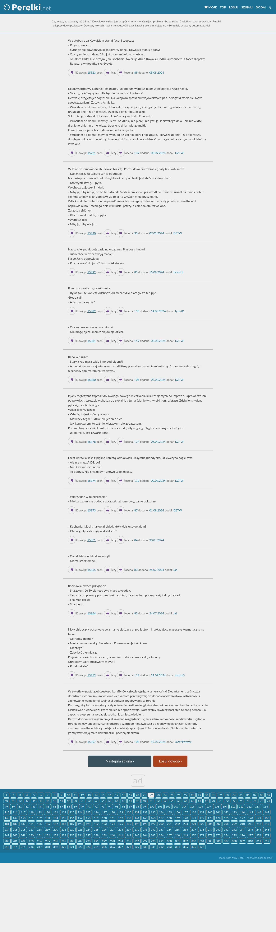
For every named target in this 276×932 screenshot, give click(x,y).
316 (31, 846)
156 (72, 818)
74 (240, 800)
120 (47, 812)
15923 (91, 72)
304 (202, 841)
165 (145, 818)
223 (80, 829)
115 (7, 812)
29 (199, 795)
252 (47, 835)
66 (185, 800)
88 (68, 806)
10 (68, 795)
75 (247, 800)
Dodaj (261, 7)
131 (137, 812)
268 (177, 835)
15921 (91, 153)
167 (161, 818)
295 (129, 841)
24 (165, 795)
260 (112, 835)
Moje (211, 7)
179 (258, 818)
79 (6, 806)
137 (185, 812)
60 (144, 800)
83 (33, 806)
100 (152, 806)
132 (145, 812)
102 (168, 806)
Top (223, 7)
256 (80, 835)
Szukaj (247, 7)
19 (130, 795)
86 (54, 806)
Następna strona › (120, 761)
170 (185, 818)
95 (116, 806)
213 (266, 823)
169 (177, 818)
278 (258, 835)
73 (234, 800)
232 (153, 829)
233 (161, 829)
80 (13, 806)
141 (218, 812)
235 (177, 829)
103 (176, 806)
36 (247, 795)
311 (258, 841)
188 (64, 823)
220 (55, 829)
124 (80, 812)
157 (80, 818)
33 (227, 795)
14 (96, 795)
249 (23, 835)
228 (120, 829)
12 (82, 795)
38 (261, 795)
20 (137, 795)
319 (55, 846)
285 (47, 841)
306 (218, 841)
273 (218, 835)
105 (192, 806)
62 (158, 800)
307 (226, 841)
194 (112, 823)
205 (202, 823)
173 (210, 818)
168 (169, 818)
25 (171, 795)
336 (193, 846)
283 (31, 841)
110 (233, 806)
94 (109, 806)
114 (265, 806)
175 (226, 818)
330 (145, 846)
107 (208, 806)
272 (210, 835)
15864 (91, 613)
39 (268, 795)
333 (169, 846)
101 (160, 806)
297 (145, 841)
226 (104, 829)
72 (227, 800)
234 (169, 829)
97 (130, 806)
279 (266, 835)
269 (185, 835)
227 (112, 829)
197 (137, 823)
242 (234, 829)
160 (104, 818)
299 (161, 841)
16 (109, 795)
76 (254, 800)
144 (242, 812)
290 (88, 841)
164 (137, 818)
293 (112, 841)
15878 (91, 441)
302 (185, 841)
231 (145, 829)
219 (47, 829)
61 (151, 800)
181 (7, 823)
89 (75, 806)
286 (55, 841)
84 (40, 806)
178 (250, 818)
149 (15, 818)
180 (266, 818)
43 (27, 800)
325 (104, 846)
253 (55, 835)
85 (47, 806)
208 (226, 823)
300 (169, 841)
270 (193, 835)
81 (20, 806)
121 (55, 812)
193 (104, 823)
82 (27, 806)
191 (88, 823)
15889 (91, 311)
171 (193, 818)
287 (64, 841)
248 (15, 835)
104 (184, 806)
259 (104, 835)
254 (64, 835)
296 (137, 841)
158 (88, 818)
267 (169, 835)
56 (116, 800)
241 (226, 829)
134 (161, 812)
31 (213, 795)
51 (82, 800)
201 (169, 823)
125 (88, 812)
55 (109, 800)
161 (112, 818)
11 (75, 795)
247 (7, 835)
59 (137, 800)
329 (137, 846)
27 (185, 795)
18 (123, 795)
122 (64, 812)
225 (96, 829)
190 (80, 823)
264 (145, 835)
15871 (91, 540)
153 (47, 818)
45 (40, 800)
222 (72, 829)
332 (161, 846)
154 (55, 818)
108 (216, 806)
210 (242, 823)
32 (220, 795)
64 (171, 800)
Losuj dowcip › (170, 761)
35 (240, 795)
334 (177, 846)
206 (210, 823)
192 (96, 823)
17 (116, 795)
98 (137, 806)
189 (72, 823)
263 (137, 835)
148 (7, 818)
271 (202, 835)
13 (89, 795)
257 (88, 835)
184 (31, 823)
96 (123, 806)
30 (206, 795)
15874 (91, 480)
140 (210, 812)
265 (153, 835)
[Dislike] (121, 72)
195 (120, 823)
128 (112, 812)
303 (193, 841)
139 (202, 812)
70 (213, 800)
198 (145, 823)
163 (129, 818)
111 (241, 806)
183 (23, 823)
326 (112, 846)
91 (89, 806)
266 (161, 835)
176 (234, 818)
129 (120, 812)
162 (120, 818)
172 (202, 818)
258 (96, 835)
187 (55, 823)
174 (218, 818)
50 (75, 800)
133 (153, 812)
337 (202, 846)
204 (193, 823)
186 (47, 823)
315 (23, 846)
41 (13, 800)
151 (31, 818)
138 (193, 812)
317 (39, 846)
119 (39, 812)
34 (234, 795)
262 (129, 835)
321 (72, 846)
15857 (91, 741)
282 (23, 841)
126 (96, 812)
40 (6, 800)
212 (258, 823)
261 (120, 835)
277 (250, 835)
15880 (91, 379)
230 (137, 829)
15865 (91, 569)
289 (80, 841)
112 (249, 806)
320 (64, 846)
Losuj (233, 7)
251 (39, 835)
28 (192, 795)
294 (120, 841)
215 (15, 829)
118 (31, 812)
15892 (91, 272)
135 (169, 812)
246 (266, 829)
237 (193, 829)
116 (15, 812)
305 (210, 841)
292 (104, 841)
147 (266, 812)
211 (250, 823)
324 (96, 846)
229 (129, 829)
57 (123, 800)
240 (218, 829)
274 (226, 835)
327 (120, 846)
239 (210, 829)
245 (258, 829)
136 (177, 812)
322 (80, 846)
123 (72, 812)
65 (178, 800)
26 (178, 795)
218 (39, 829)
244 (250, 829)
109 (225, 806)
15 (102, 795)
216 (23, 829)
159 (96, 818)
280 (7, 841)
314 (15, 846)
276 (242, 835)
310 (250, 841)
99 (144, 806)
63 (165, 800)
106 (200, 806)
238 (202, 829)
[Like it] (108, 72)
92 (96, 806)
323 (88, 846)
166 (153, 818)
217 (31, 829)
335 (185, 846)
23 (158, 795)
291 (96, 841)
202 (177, 823)
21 (144, 795)
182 (15, 823)
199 (153, 823)
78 (268, 800)
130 (129, 812)
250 (31, 835)
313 (7, 846)
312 (266, 841)
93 (102, 806)
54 (102, 800)
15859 (91, 675)
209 (234, 823)
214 (7, 829)
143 (234, 812)
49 (68, 800)
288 (72, 841)
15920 (91, 233)
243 (242, 829)
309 (242, 841)
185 (39, 823)
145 (250, 812)
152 (39, 818)
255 (72, 835)
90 (82, 806)
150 (23, 818)
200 (161, 823)
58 (130, 800)
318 (47, 846)
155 (64, 818)
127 (104, 812)
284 (39, 841)
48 (61, 800)
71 (220, 800)
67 (192, 800)
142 (226, 812)
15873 (91, 510)
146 (258, 812)
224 (88, 829)
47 (54, 800)
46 (47, 800)
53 (96, 800)
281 (15, 841)
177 (242, 818)
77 (261, 800)
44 (33, 800)
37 (254, 795)
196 (129, 823)
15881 (91, 341)
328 (129, 846)
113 (257, 806)
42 (20, 800)
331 (153, 846)
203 (185, 823)
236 (185, 829)
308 (234, 841)
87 (61, 806)
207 (218, 823)
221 (64, 829)
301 (177, 841)
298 (153, 841)
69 (206, 800)
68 (199, 800)
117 (23, 812)
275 (234, 835)
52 (89, 800)
